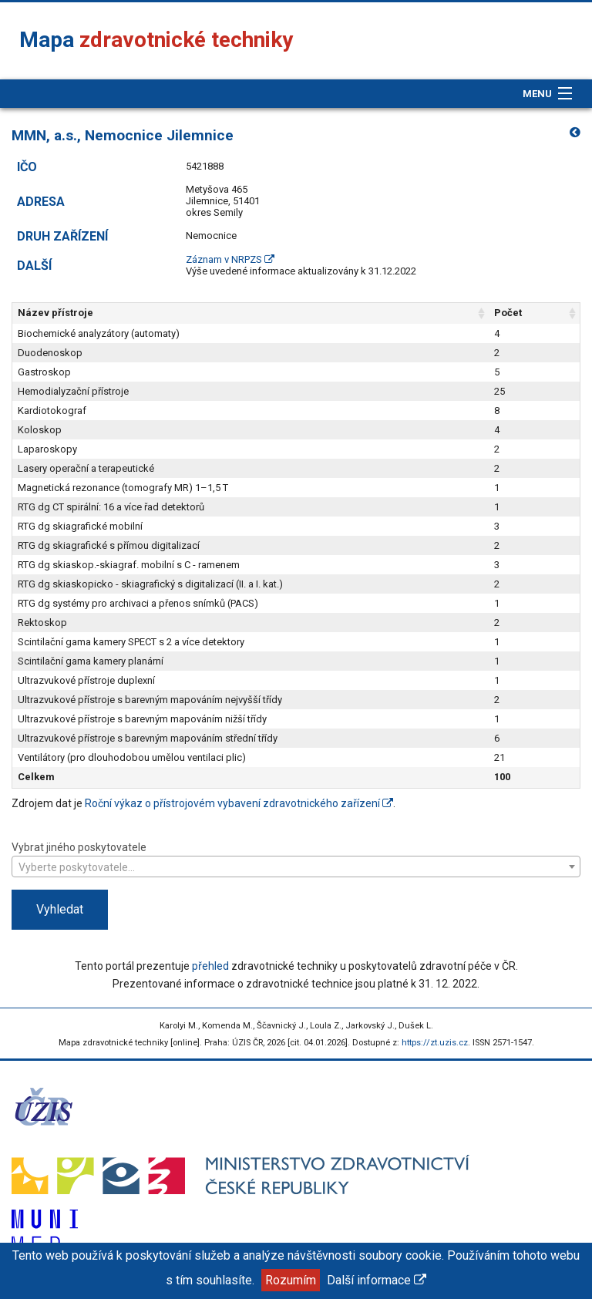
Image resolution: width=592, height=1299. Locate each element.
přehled (210, 966)
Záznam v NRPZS (230, 259)
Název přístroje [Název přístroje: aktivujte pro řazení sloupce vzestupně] (55, 312)
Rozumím (290, 1280)
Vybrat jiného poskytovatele (296, 858)
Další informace (376, 1280)
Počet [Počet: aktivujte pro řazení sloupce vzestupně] (508, 312)
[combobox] (296, 866)
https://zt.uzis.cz (435, 1043)
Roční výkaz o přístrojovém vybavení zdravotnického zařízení (239, 803)
